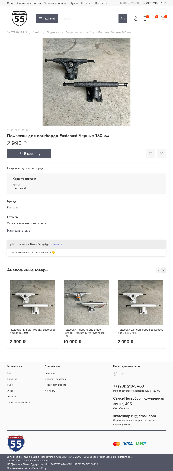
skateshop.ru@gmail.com (134, 416)
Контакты (101, 3)
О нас (10, 3)
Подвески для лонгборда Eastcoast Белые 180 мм (140, 331)
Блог (9, 373)
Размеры (50, 373)
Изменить (56, 244)
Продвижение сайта (18, 468)
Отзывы (11, 396)
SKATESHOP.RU (17, 32)
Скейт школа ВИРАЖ (19, 402)
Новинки (86, 3)
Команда (12, 378)
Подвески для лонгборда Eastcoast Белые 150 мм (32, 331)
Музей (74, 3)
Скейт (37, 32)
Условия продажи (55, 3)
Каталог (47, 18)
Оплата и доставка (29, 3)
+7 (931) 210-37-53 (154, 3)
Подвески (53, 32)
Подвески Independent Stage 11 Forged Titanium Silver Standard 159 (84, 333)
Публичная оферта (55, 384)
